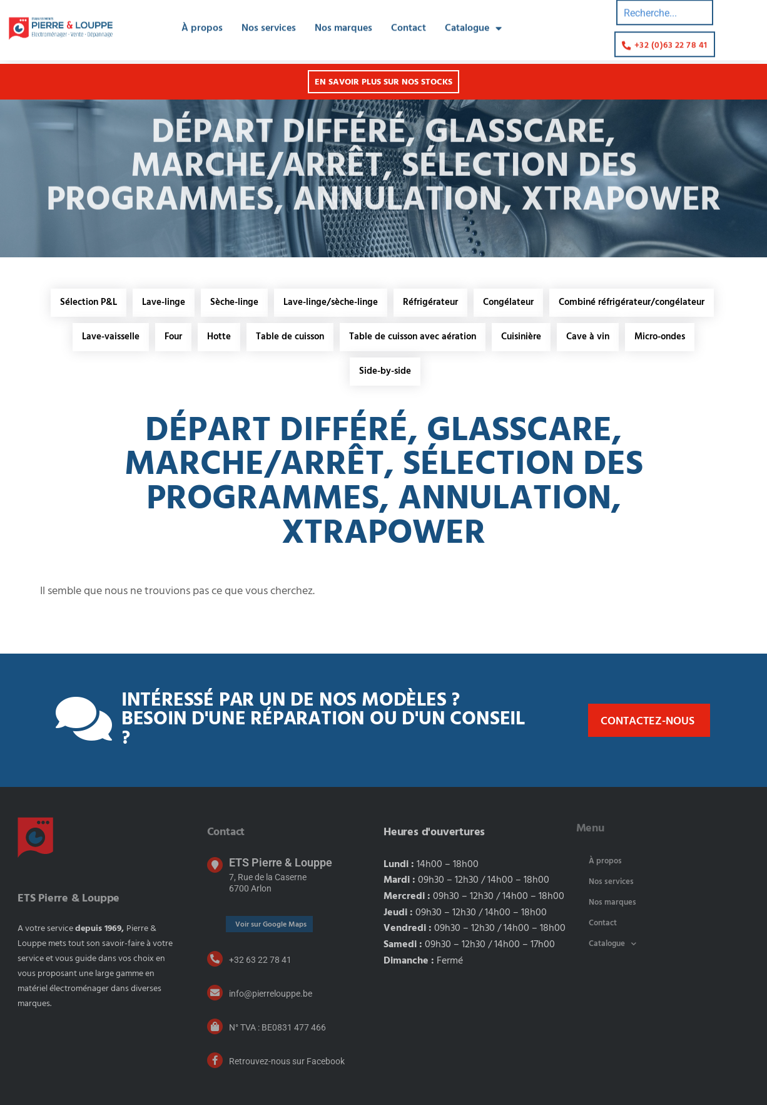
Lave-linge (163, 302)
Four (173, 336)
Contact (408, 21)
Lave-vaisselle (111, 336)
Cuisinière (521, 336)
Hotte (219, 336)
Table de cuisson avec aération (412, 336)
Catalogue (473, 21)
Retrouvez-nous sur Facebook (287, 1061)
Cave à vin (587, 336)
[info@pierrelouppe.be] (215, 992)
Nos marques (343, 21)
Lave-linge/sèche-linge (330, 302)
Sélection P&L (88, 302)
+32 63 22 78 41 (260, 960)
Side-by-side (385, 371)
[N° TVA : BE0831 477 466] (215, 1026)
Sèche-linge (234, 302)
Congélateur (508, 302)
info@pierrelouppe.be (270, 994)
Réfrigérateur (430, 302)
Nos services (268, 21)
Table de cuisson (290, 336)
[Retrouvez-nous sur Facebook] (215, 1060)
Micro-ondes (659, 336)
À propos (202, 21)
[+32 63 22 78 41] (215, 959)
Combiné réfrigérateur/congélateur (631, 302)
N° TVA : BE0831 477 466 (277, 1027)
